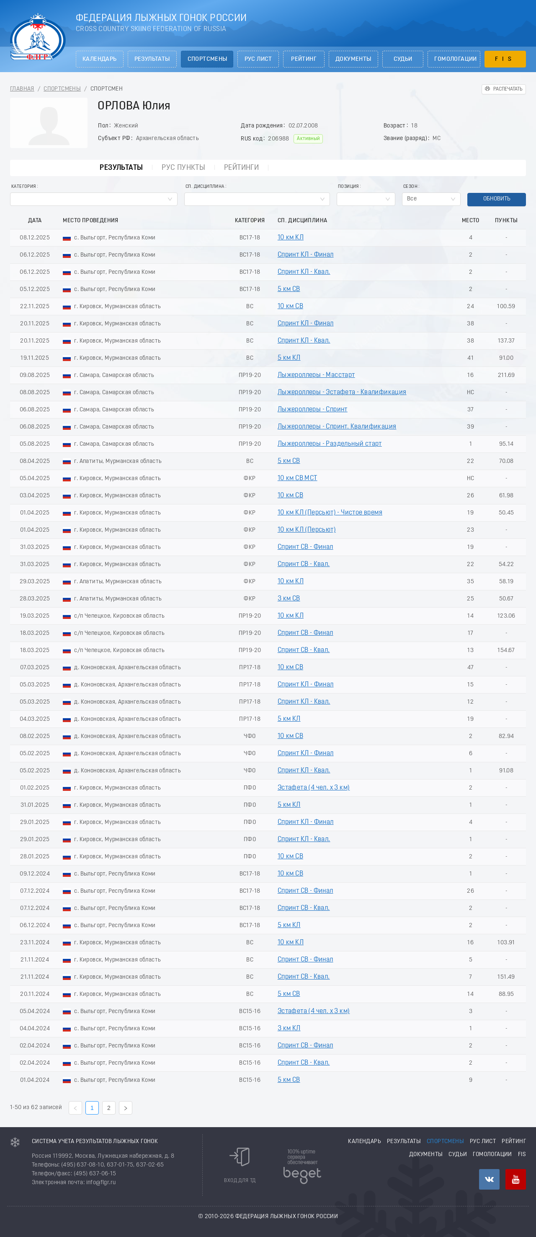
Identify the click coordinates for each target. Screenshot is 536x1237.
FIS (505, 59)
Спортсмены (207, 59)
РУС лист (258, 59)
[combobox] (94, 199)
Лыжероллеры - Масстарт (316, 375)
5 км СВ (289, 289)
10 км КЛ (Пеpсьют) (307, 530)
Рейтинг (304, 59)
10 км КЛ (291, 237)
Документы (353, 59)
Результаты (152, 59)
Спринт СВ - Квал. (304, 564)
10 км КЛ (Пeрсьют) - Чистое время (330, 512)
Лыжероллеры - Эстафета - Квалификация (342, 392)
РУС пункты (183, 168)
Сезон (410, 187)
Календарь (99, 59)
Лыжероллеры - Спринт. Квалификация (337, 427)
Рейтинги (241, 168)
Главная (22, 89)
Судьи (403, 59)
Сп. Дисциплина (205, 187)
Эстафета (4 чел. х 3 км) (314, 788)
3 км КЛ (289, 1028)
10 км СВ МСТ (297, 478)
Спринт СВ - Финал (305, 547)
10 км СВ (290, 306)
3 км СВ (289, 598)
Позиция (348, 187)
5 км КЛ (289, 358)
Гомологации (455, 59)
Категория (23, 187)
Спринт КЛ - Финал (306, 255)
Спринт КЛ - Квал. (304, 272)
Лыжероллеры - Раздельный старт (330, 444)
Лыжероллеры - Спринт (313, 409)
